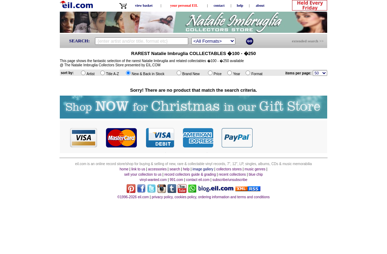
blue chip (256, 174)
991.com (176, 180)
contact (219, 5)
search (175, 169)
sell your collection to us (142, 174)
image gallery (202, 169)
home (124, 169)
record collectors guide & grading (190, 174)
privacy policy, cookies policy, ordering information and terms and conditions (210, 197)
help (240, 5)
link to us (138, 169)
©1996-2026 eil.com (133, 197)
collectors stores (229, 169)
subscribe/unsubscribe (230, 180)
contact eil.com (198, 180)
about (260, 5)
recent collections (232, 174)
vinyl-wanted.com (153, 180)
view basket (144, 5)
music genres (255, 169)
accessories (157, 169)
